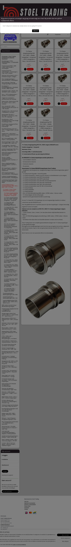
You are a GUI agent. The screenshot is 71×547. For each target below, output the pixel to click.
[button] (35, 30)
